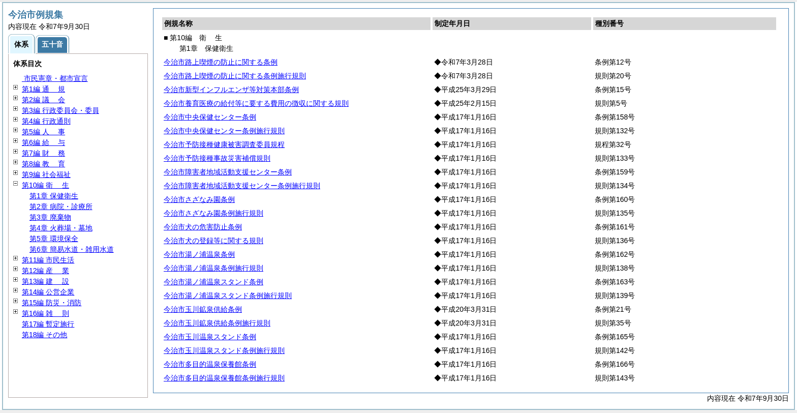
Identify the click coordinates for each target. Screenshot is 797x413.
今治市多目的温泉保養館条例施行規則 (224, 378)
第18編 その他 (44, 335)
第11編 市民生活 (48, 260)
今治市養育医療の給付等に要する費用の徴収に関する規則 (256, 103)
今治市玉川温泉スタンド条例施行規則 (224, 350)
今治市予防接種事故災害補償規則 (217, 158)
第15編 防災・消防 (51, 303)
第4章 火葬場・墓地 (61, 228)
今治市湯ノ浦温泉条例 (199, 254)
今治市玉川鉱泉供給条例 (203, 309)
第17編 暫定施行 (48, 324)
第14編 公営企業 (48, 292)
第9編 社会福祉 (46, 174)
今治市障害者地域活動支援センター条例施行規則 (242, 186)
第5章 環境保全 (53, 238)
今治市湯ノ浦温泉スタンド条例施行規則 (228, 295)
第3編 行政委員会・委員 (60, 110)
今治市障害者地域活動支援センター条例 (228, 172)
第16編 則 (45, 313)
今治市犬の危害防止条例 (203, 227)
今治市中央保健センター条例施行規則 (224, 131)
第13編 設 (45, 281)
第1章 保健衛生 (53, 196)
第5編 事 (43, 132)
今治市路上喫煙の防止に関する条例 (221, 62)
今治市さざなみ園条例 (199, 199)
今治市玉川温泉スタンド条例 (210, 337)
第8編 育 (43, 164)
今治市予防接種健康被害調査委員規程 (224, 144)
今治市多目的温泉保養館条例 (210, 364)
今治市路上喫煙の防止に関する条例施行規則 (235, 76)
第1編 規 (43, 89)
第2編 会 (43, 100)
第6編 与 (43, 142)
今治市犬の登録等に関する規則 (213, 241)
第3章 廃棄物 (50, 217)
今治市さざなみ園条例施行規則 (213, 213)
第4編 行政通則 (46, 121)
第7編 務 (43, 153)
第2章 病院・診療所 (61, 206)
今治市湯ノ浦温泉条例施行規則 (213, 268)
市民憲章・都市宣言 (55, 78)
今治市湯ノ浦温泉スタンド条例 (213, 282)
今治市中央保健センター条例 (210, 117)
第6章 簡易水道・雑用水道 (71, 249)
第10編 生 (45, 185)
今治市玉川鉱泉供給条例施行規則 (217, 323)
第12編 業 (45, 271)
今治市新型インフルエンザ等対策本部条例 (231, 89)
